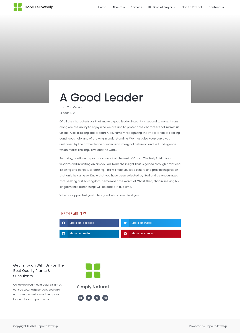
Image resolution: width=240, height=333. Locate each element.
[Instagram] (97, 298)
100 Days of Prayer (162, 7)
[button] (89, 223)
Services (139, 7)
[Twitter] (89, 298)
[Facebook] (81, 298)
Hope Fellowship (39, 7)
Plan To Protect (193, 7)
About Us (123, 7)
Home (107, 7)
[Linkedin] (105, 298)
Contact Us (216, 7)
